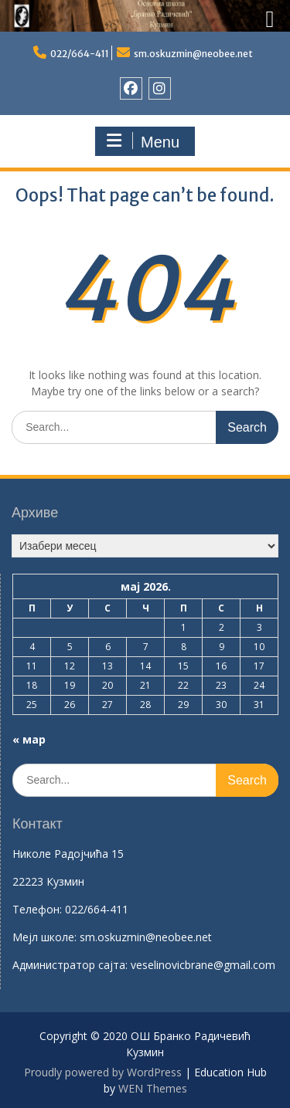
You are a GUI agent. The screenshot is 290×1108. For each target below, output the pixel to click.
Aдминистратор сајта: (71, 964)
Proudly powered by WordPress (103, 1072)
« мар (29, 739)
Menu (143, 141)
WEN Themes (152, 1088)
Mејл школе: (44, 937)
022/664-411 (79, 53)
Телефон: (37, 909)
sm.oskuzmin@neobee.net (193, 53)
